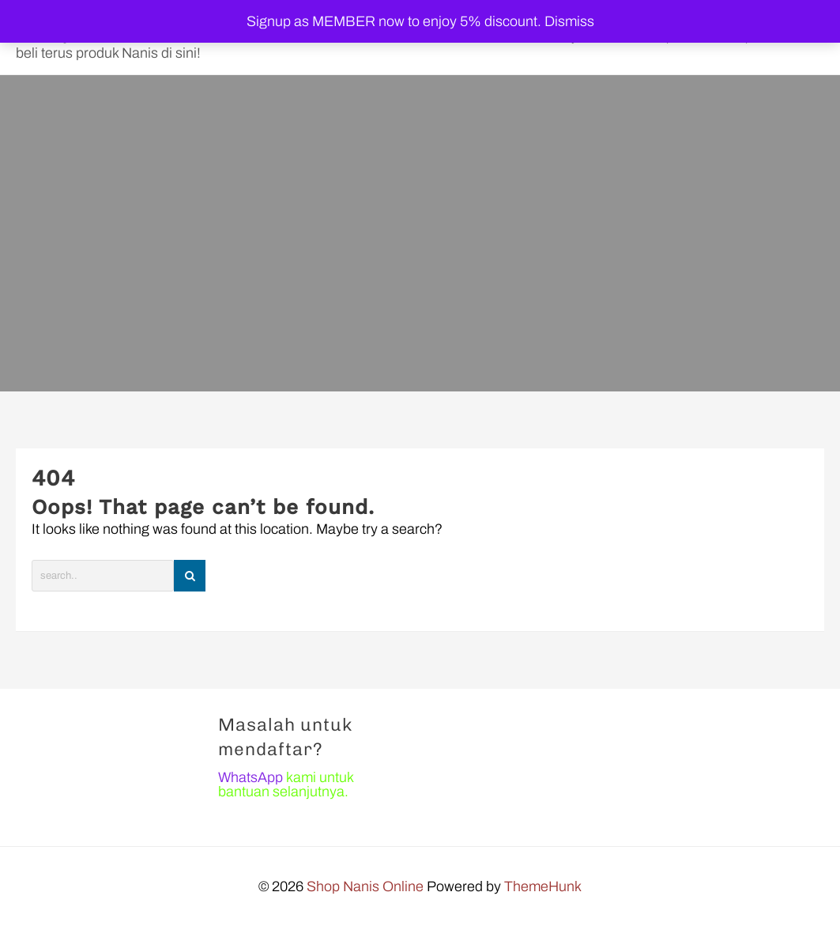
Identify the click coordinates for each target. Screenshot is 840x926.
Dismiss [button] (569, 21)
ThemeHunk (543, 886)
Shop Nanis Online (365, 886)
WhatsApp (250, 777)
